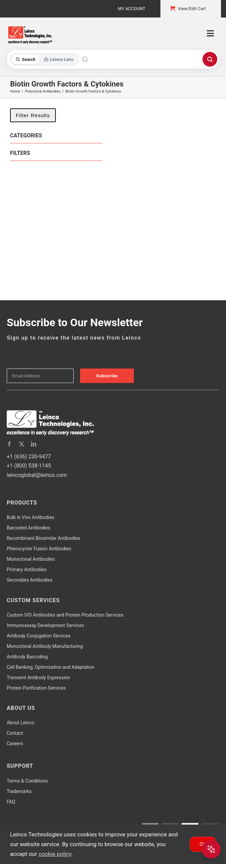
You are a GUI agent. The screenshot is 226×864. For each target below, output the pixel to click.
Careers (15, 743)
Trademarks (19, 791)
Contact (15, 733)
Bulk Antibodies (30, 517)
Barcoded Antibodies (28, 527)
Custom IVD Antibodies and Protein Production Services (65, 615)
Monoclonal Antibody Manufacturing (45, 646)
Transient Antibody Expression (38, 677)
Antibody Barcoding (27, 656)
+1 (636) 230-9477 (29, 456)
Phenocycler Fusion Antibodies (39, 548)
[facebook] (9, 444)
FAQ (11, 801)
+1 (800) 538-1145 (29, 465)
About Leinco (20, 722)
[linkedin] (33, 444)
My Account (131, 8)
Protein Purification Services (36, 688)
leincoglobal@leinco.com (37, 475)
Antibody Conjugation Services (39, 635)
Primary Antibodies (26, 569)
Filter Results (33, 115)
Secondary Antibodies (29, 580)
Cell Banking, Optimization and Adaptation (51, 667)
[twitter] (21, 444)
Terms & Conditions (27, 781)
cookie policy (54, 854)
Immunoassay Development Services (45, 625)
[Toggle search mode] (44, 59)
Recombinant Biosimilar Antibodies (43, 538)
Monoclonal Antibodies (31, 559)
